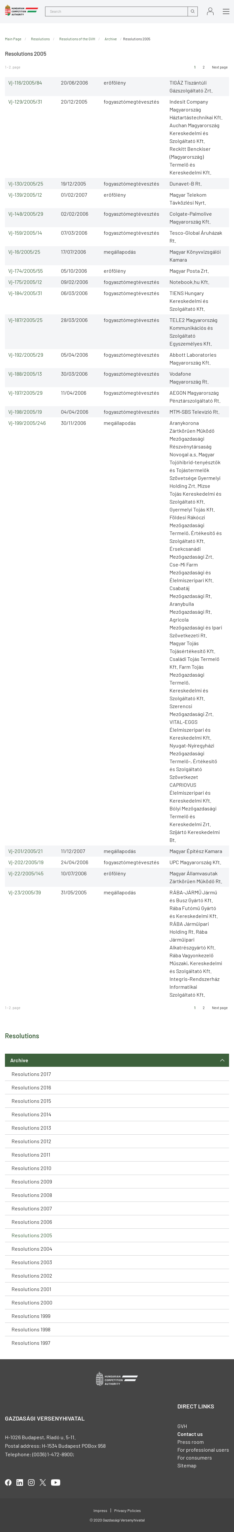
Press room (190, 1442)
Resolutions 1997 (31, 1343)
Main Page (13, 39)
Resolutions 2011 (31, 1154)
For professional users (203, 1449)
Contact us (190, 1434)
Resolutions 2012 (31, 1141)
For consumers (194, 1457)
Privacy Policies (127, 1510)
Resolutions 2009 (32, 1181)
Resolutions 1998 (31, 1329)
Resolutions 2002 (32, 1275)
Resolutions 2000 (32, 1302)
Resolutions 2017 (31, 1074)
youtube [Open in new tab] (55, 1482)
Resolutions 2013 (31, 1127)
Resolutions (40, 39)
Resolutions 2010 (31, 1168)
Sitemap (186, 1465)
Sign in (210, 11)
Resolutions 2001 (31, 1289)
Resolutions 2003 (32, 1262)
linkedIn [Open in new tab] (19, 1482)
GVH (182, 1426)
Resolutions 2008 (32, 1195)
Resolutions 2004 (32, 1248)
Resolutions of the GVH (77, 39)
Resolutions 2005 (32, 1235)
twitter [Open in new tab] (42, 1482)
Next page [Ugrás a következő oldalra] (220, 67)
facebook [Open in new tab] (8, 1482)
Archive (19, 1060)
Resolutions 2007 (32, 1208)
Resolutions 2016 (31, 1087)
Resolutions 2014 (31, 1114)
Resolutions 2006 (32, 1222)
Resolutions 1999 (31, 1316)
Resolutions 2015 (31, 1101)
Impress (100, 1510)
